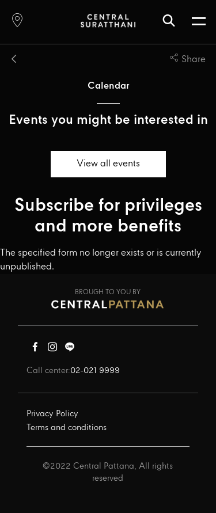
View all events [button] (108, 164)
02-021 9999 (95, 370)
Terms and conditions (66, 427)
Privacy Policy (52, 414)
